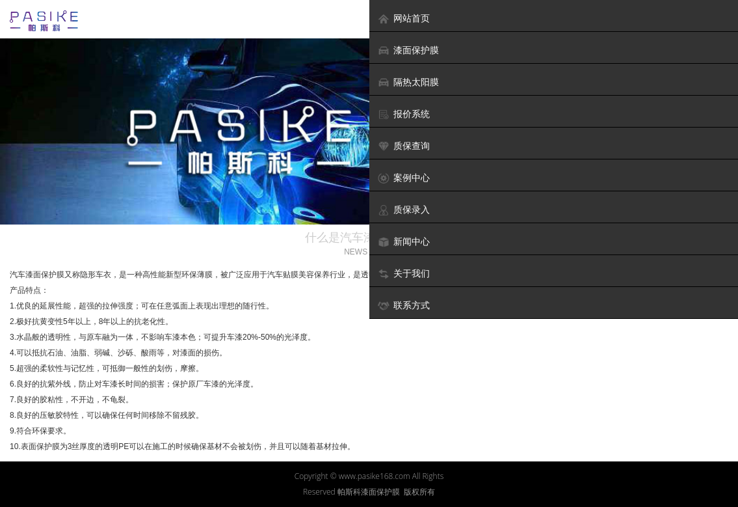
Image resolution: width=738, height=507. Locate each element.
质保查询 (403, 146)
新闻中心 (403, 241)
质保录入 (403, 209)
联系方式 (403, 305)
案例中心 (403, 178)
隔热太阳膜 (408, 82)
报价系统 (403, 114)
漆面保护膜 (408, 50)
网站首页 (403, 18)
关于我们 (403, 273)
